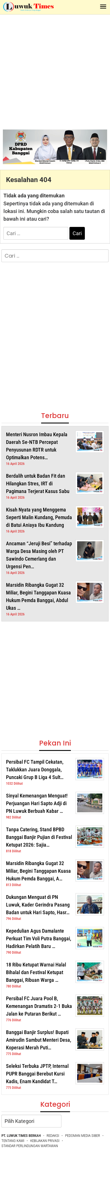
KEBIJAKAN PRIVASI (44, 1141)
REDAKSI (53, 1135)
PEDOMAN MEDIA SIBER (82, 1135)
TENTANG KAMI (12, 1141)
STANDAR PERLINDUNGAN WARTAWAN (29, 1146)
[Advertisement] (53, 70)
